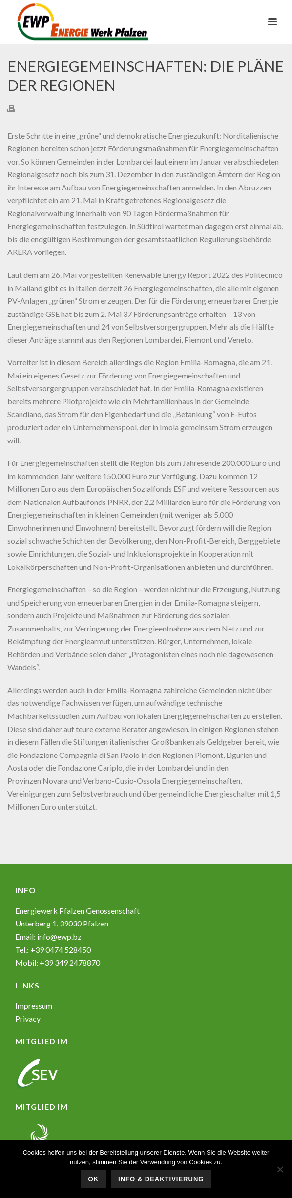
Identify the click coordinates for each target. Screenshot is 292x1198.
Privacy (28, 1018)
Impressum (33, 1005)
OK (93, 1179)
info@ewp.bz (59, 936)
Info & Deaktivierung (161, 1179)
